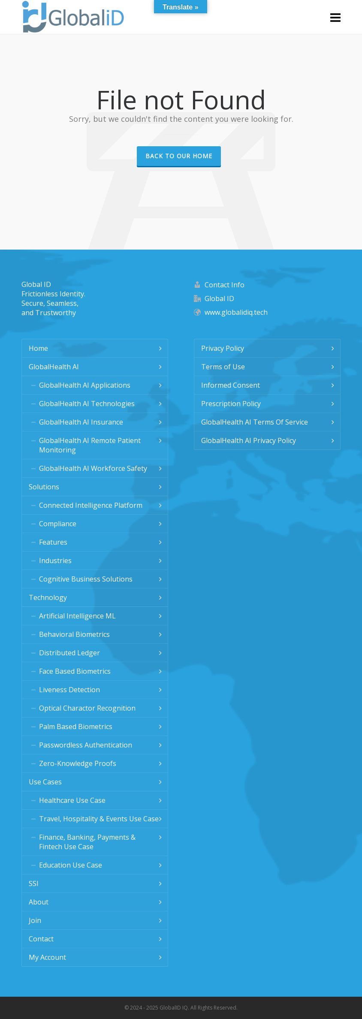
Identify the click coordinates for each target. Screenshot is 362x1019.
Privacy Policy (222, 348)
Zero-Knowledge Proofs (77, 763)
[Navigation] (335, 17)
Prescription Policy (231, 403)
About (38, 902)
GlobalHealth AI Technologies (87, 403)
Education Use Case (70, 865)
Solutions (44, 486)
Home (38, 348)
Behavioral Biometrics (74, 634)
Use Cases (45, 782)
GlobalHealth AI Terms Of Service (254, 422)
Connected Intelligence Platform (90, 505)
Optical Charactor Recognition (87, 708)
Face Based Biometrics (75, 671)
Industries (55, 560)
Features (53, 542)
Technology (48, 597)
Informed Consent (230, 385)
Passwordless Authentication (85, 745)
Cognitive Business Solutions (86, 579)
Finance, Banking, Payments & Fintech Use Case (87, 841)
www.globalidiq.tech (236, 312)
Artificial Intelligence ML (77, 616)
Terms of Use (223, 366)
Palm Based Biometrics (75, 726)
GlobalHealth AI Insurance (81, 422)
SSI (34, 883)
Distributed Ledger (69, 652)
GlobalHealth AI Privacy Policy (248, 440)
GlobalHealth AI (54, 366)
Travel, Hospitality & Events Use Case (99, 818)
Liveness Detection (69, 689)
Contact (41, 939)
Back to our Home (178, 156)
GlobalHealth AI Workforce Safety (93, 468)
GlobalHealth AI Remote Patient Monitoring (90, 445)
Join (35, 920)
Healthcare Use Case (72, 800)
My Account (47, 957)
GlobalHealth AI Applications (84, 385)
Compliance (57, 523)
